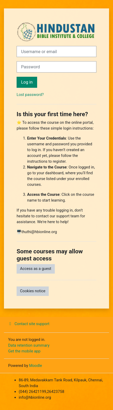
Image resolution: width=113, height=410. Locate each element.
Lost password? (30, 94)
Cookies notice (32, 291)
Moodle (35, 365)
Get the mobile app (24, 351)
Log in (27, 82)
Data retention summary (29, 345)
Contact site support (29, 323)
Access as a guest (35, 268)
